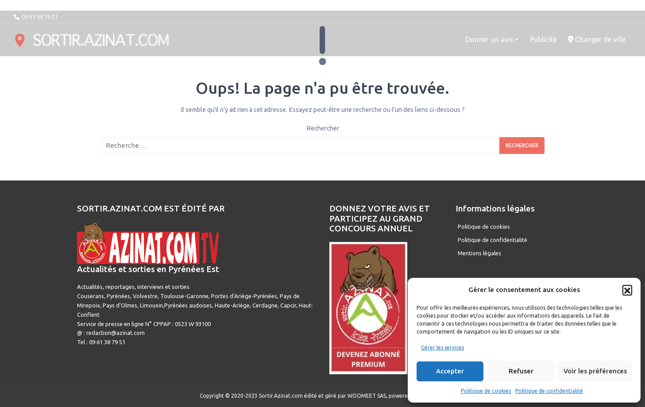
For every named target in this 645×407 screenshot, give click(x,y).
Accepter (450, 371)
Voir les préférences (595, 371)
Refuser (521, 371)
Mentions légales (479, 253)
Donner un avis (489, 39)
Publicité (543, 39)
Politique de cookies (486, 391)
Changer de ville (597, 39)
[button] (627, 289)
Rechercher (322, 128)
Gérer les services (442, 347)
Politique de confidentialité (549, 391)
